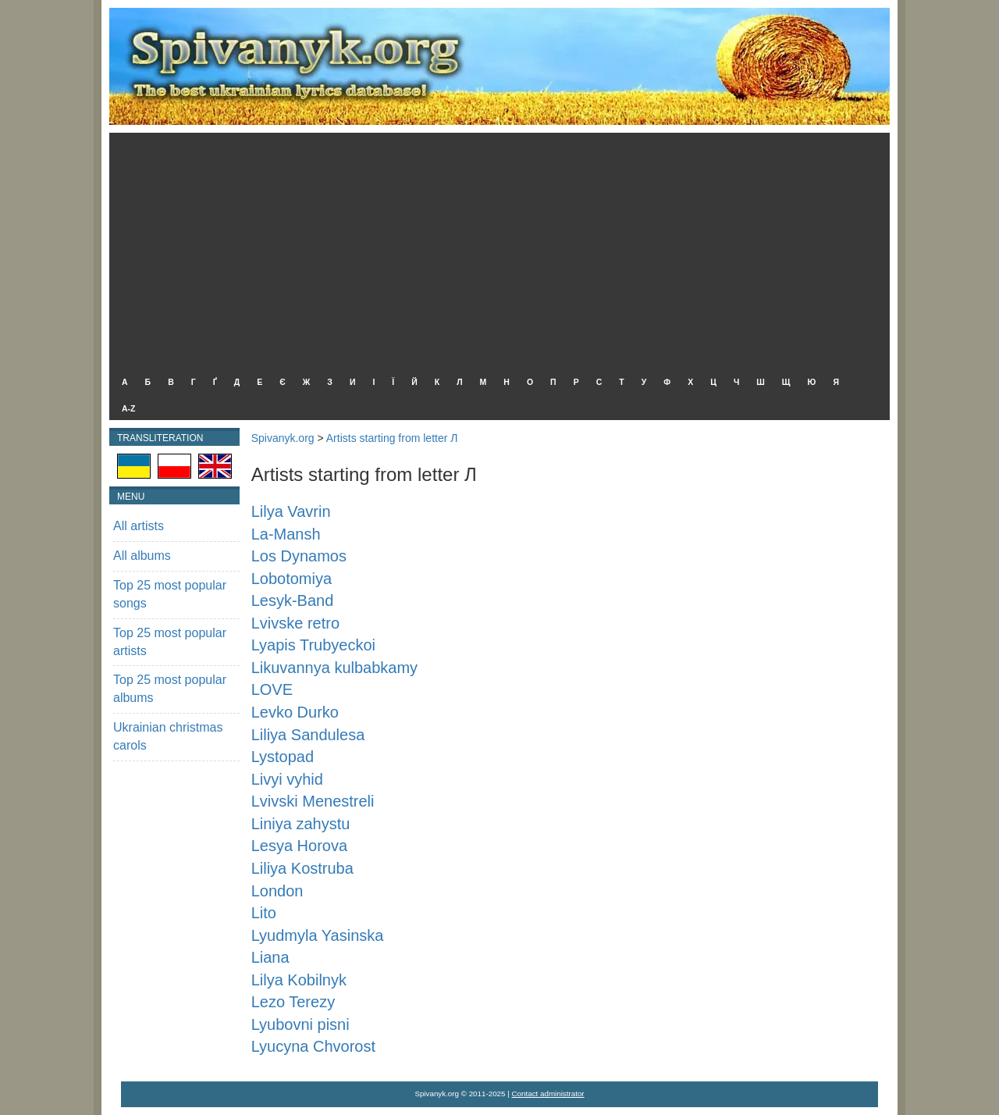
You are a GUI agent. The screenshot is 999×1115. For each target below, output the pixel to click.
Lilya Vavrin (291, 511)
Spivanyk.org (283, 438)
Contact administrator (548, 1093)
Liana (270, 957)
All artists (138, 526)
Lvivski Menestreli (313, 801)
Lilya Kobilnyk (299, 980)
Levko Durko (295, 712)
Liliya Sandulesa (308, 734)
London (277, 890)
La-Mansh (286, 534)
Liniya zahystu (300, 823)
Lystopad (282, 756)
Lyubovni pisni (300, 1024)
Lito (263, 912)
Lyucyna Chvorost (313, 1046)
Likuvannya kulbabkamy (334, 667)
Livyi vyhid (287, 779)
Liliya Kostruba (302, 868)
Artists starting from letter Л (392, 438)
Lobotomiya (291, 578)
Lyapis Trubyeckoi (313, 645)
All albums (142, 555)
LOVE (272, 689)
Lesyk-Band (292, 600)
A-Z (129, 408)
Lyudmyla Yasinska (317, 935)
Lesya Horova (299, 845)
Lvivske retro (295, 623)
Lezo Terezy (293, 1001)
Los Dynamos (299, 556)
